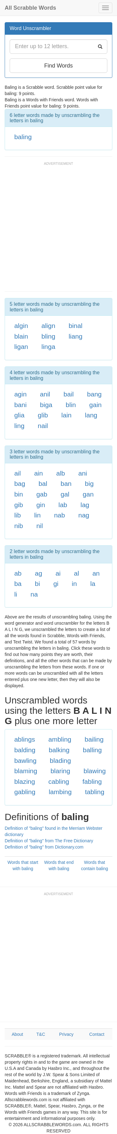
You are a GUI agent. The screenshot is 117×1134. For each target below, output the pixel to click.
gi (55, 583)
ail (17, 473)
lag (84, 504)
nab (59, 515)
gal (65, 494)
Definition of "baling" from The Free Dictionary (49, 840)
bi (37, 583)
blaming (25, 770)
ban (66, 483)
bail (69, 394)
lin (37, 515)
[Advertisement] (58, 229)
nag (83, 515)
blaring (60, 770)
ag (38, 573)
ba (18, 583)
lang (91, 415)
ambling (59, 739)
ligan (21, 346)
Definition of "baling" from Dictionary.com (44, 846)
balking (59, 749)
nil (39, 525)
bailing (94, 739)
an (96, 573)
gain (95, 404)
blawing (95, 770)
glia (19, 415)
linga (48, 346)
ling (19, 425)
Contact (96, 1034)
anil (45, 394)
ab (18, 573)
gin (40, 504)
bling (48, 336)
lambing (60, 791)
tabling (94, 791)
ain (38, 473)
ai (58, 573)
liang (75, 336)
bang (94, 394)
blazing (24, 781)
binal (75, 325)
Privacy (66, 1034)
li (15, 594)
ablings (24, 739)
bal (42, 483)
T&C (41, 1034)
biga (46, 404)
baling (23, 136)
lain (66, 415)
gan (88, 494)
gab (41, 494)
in (74, 583)
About (17, 1034)
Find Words (58, 66)
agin (20, 394)
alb (60, 473)
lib (17, 515)
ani (82, 473)
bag (19, 483)
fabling (92, 781)
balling (92, 749)
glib (43, 415)
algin (21, 325)
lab (62, 504)
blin (71, 404)
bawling (25, 760)
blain (21, 336)
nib (18, 525)
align (48, 325)
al (76, 573)
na (34, 594)
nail (43, 425)
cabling (58, 781)
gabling (25, 791)
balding (25, 749)
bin (18, 494)
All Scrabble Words (30, 8)
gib (18, 504)
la (92, 583)
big (89, 483)
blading (60, 760)
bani (20, 404)
